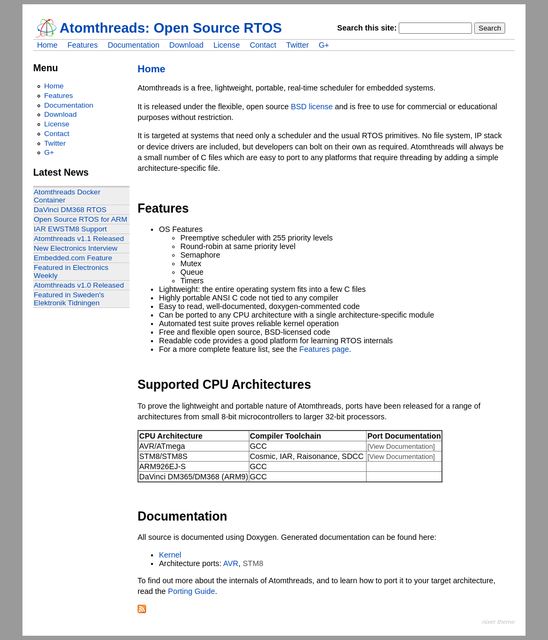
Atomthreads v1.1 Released (79, 239)
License (227, 45)
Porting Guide (191, 591)
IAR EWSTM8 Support (70, 229)
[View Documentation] (401, 446)
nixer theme (498, 621)
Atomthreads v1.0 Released (79, 285)
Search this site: (368, 28)
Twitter (297, 45)
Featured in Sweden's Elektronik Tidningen (69, 299)
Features (82, 45)
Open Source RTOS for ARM (80, 219)
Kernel (170, 555)
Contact (263, 45)
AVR (231, 563)
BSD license (311, 106)
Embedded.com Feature (73, 258)
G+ (323, 45)
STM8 (253, 563)
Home (47, 45)
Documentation (133, 45)
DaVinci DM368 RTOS (70, 210)
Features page (324, 349)
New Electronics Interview (75, 248)
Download (186, 45)
